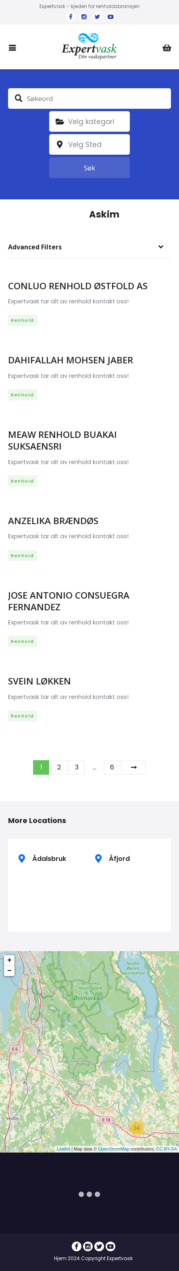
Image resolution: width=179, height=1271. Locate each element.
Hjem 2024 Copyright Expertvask (93, 1258)
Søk (89, 167)
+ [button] (9, 960)
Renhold (22, 320)
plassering (60, 144)
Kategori (60, 121)
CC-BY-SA (166, 1149)
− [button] (9, 971)
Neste (134, 767)
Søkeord (18, 98)
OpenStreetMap (113, 1149)
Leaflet (63, 1149)
